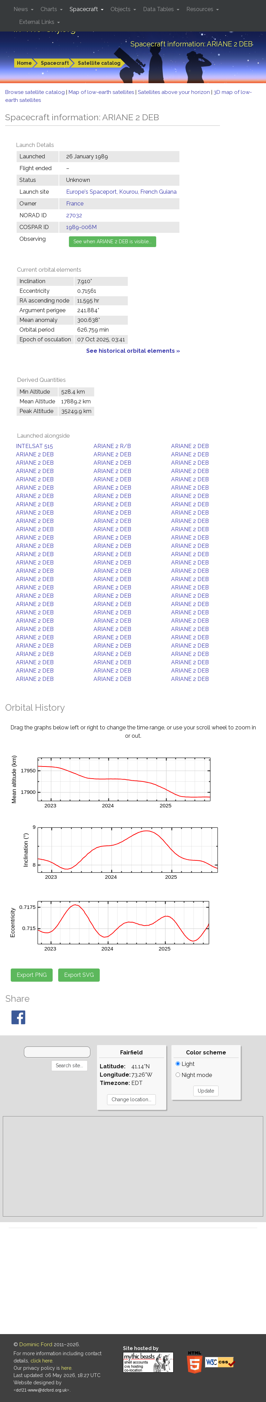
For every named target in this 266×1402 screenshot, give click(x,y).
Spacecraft (55, 63)
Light (185, 1064)
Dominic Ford (35, 1344)
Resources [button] (200, 9)
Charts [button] (50, 9)
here (66, 1368)
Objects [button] (121, 9)
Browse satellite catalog (35, 92)
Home (24, 63)
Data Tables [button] (159, 9)
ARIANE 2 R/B (112, 446)
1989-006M (81, 227)
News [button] (21, 9)
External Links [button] (37, 22)
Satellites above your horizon (174, 92)
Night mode (194, 1075)
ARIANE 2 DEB (190, 446)
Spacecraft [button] (84, 9)
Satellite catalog (99, 63)
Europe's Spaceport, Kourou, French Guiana (121, 192)
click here (41, 1361)
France (74, 203)
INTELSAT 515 (34, 446)
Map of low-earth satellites (102, 92)
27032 (74, 215)
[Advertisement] (133, 1166)
